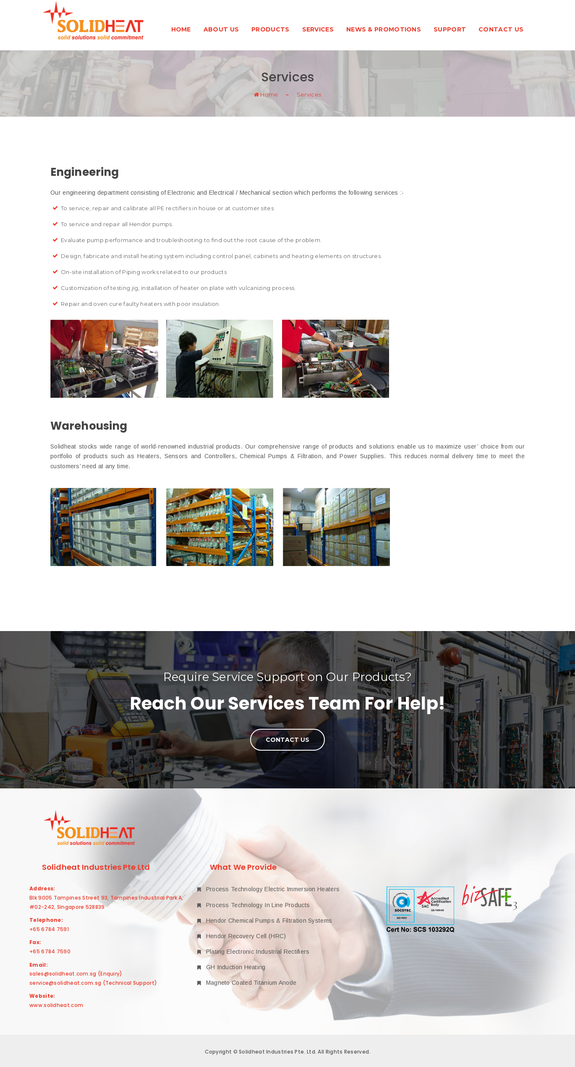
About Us (221, 29)
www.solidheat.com (56, 1005)
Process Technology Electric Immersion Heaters (268, 889)
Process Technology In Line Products (253, 905)
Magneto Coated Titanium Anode (246, 982)
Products (270, 29)
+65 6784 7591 (49, 929)
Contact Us (500, 29)
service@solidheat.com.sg (65, 982)
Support (450, 29)
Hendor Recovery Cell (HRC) (241, 936)
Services (318, 29)
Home (181, 29)
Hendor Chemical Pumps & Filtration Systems (264, 920)
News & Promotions (383, 29)
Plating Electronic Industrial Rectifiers (253, 951)
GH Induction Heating (231, 967)
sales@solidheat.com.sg (63, 973)
